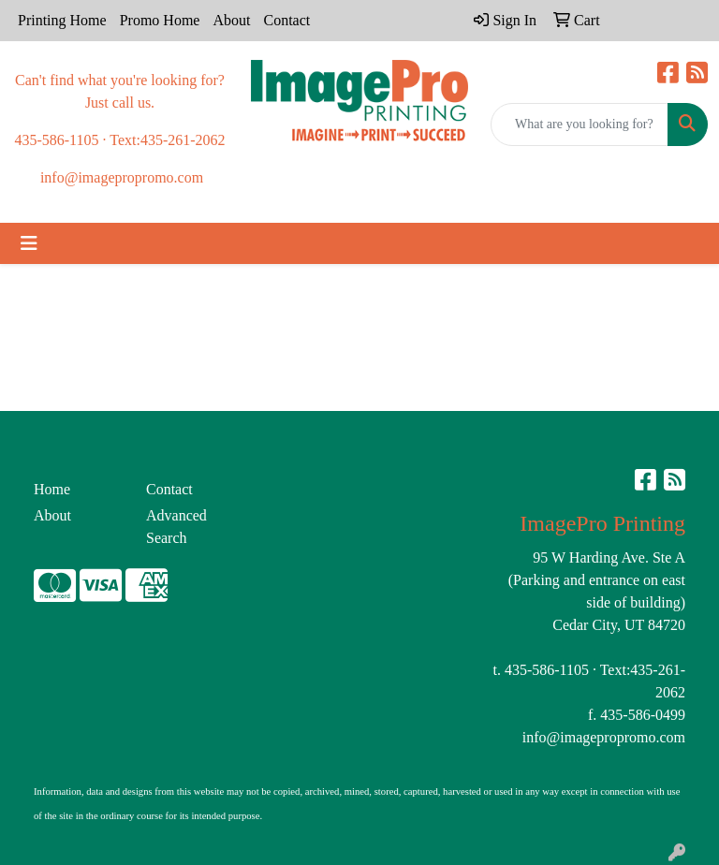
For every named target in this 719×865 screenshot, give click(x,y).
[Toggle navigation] (29, 243)
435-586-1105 (547, 670)
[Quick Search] (579, 124)
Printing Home (62, 20)
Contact (286, 20)
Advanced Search (176, 526)
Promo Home (160, 20)
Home (52, 489)
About (231, 20)
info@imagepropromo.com (603, 737)
